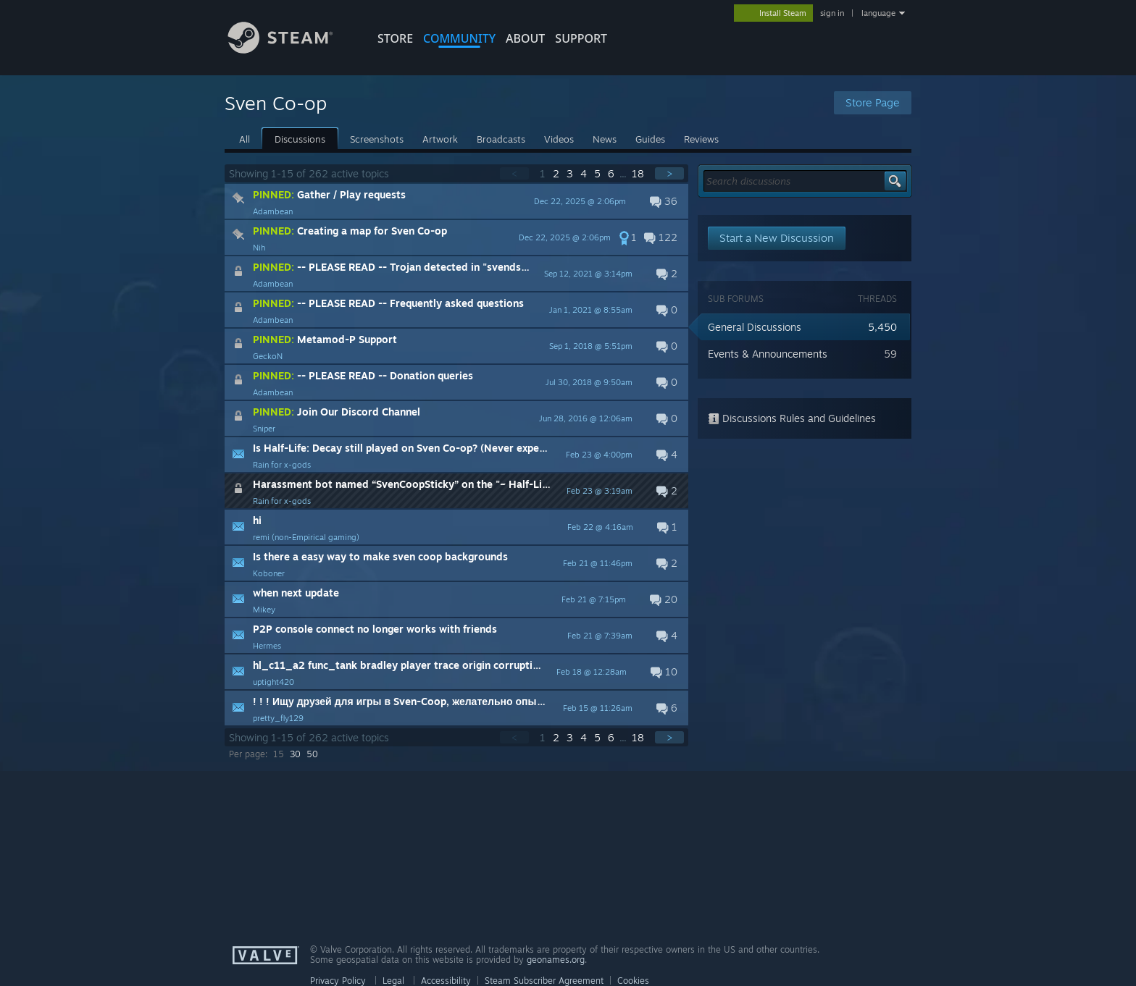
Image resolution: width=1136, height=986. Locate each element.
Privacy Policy (338, 980)
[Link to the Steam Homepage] (291, 49)
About (525, 38)
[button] (456, 201)
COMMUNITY (459, 38)
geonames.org (556, 959)
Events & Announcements (767, 353)
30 (295, 754)
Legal (393, 980)
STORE (395, 38)
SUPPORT (581, 38)
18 (639, 173)
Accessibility (446, 980)
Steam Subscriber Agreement (544, 980)
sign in (832, 13)
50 (312, 754)
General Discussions (754, 327)
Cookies (633, 980)
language (878, 13)
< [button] (514, 173)
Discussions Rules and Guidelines (792, 418)
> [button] (669, 173)
